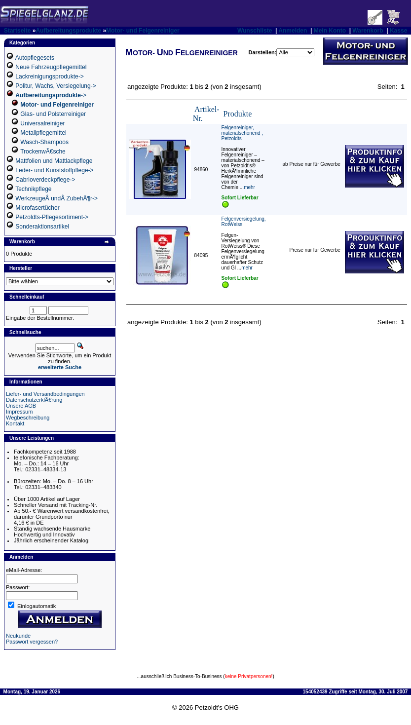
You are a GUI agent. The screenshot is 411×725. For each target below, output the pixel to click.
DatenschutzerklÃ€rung (34, 400)
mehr (249, 187)
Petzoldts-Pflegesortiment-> (51, 217)
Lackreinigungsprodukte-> (49, 76)
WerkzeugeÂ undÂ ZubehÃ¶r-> (56, 198)
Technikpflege (33, 189)
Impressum (19, 412)
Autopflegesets (34, 57)
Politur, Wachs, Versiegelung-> (55, 85)
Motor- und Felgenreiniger (143, 30)
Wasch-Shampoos (44, 142)
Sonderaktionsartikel (42, 226)
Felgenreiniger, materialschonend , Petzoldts (242, 133)
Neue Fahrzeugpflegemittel (50, 67)
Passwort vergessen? (32, 642)
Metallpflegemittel (43, 132)
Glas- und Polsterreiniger (53, 114)
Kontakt (15, 423)
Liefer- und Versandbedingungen (45, 394)
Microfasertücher (37, 207)
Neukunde (18, 636)
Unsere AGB (21, 406)
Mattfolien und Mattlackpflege (53, 160)
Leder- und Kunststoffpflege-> (54, 170)
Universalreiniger (42, 123)
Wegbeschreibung (27, 417)
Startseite (17, 30)
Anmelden (292, 30)
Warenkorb (367, 30)
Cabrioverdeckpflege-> (45, 179)
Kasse (398, 30)
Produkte (238, 114)
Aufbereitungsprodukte (68, 30)
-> (50, 95)
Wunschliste (254, 30)
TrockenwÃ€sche (43, 151)
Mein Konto (330, 30)
